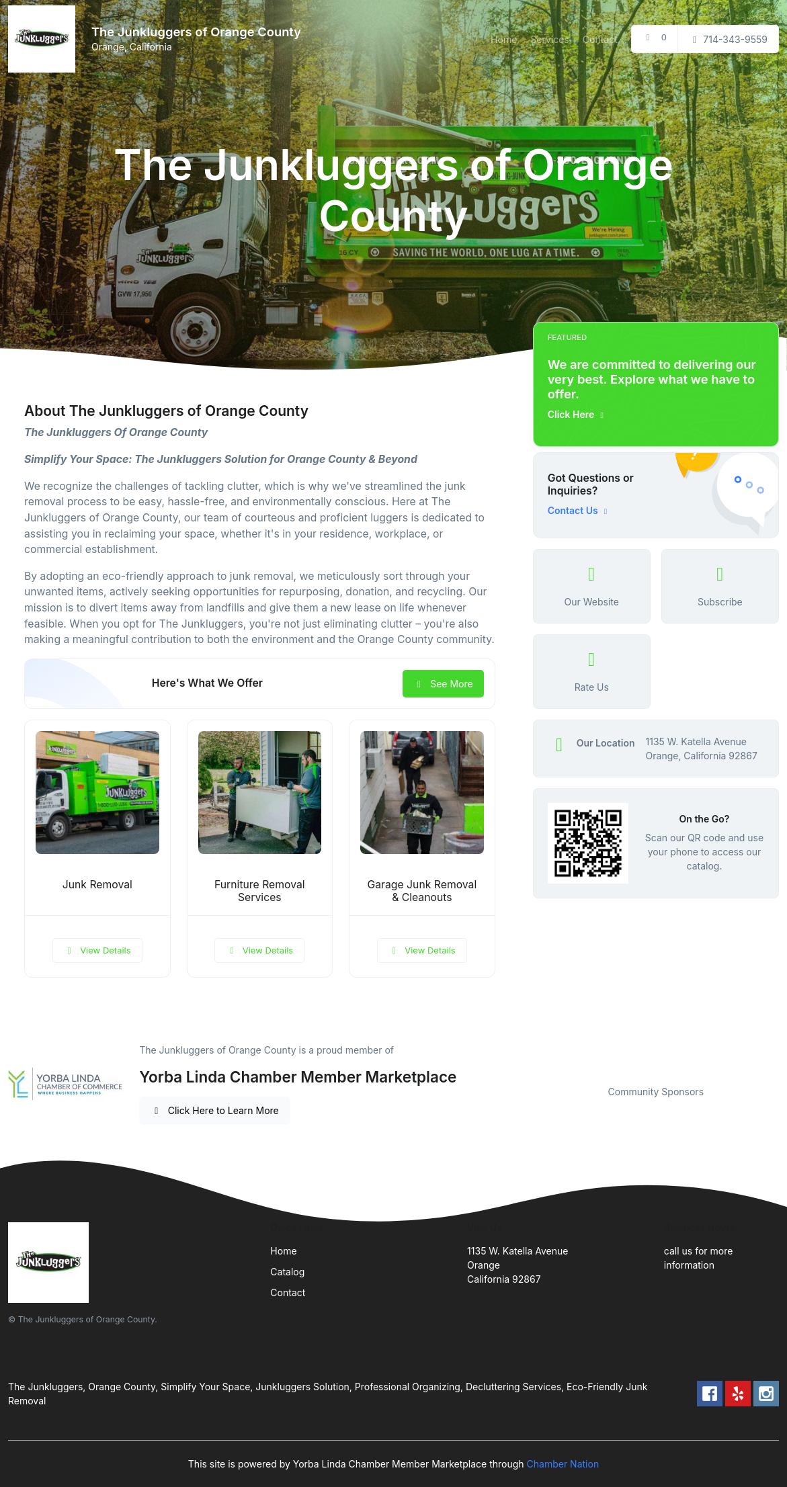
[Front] (44, 39)
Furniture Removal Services (259, 891)
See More (443, 683)
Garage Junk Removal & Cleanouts (422, 891)
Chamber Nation (563, 1464)
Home (504, 39)
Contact (600, 39)
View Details (97, 950)
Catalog (287, 1271)
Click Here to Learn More (215, 1110)
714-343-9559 (728, 39)
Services (549, 39)
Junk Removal (97, 884)
